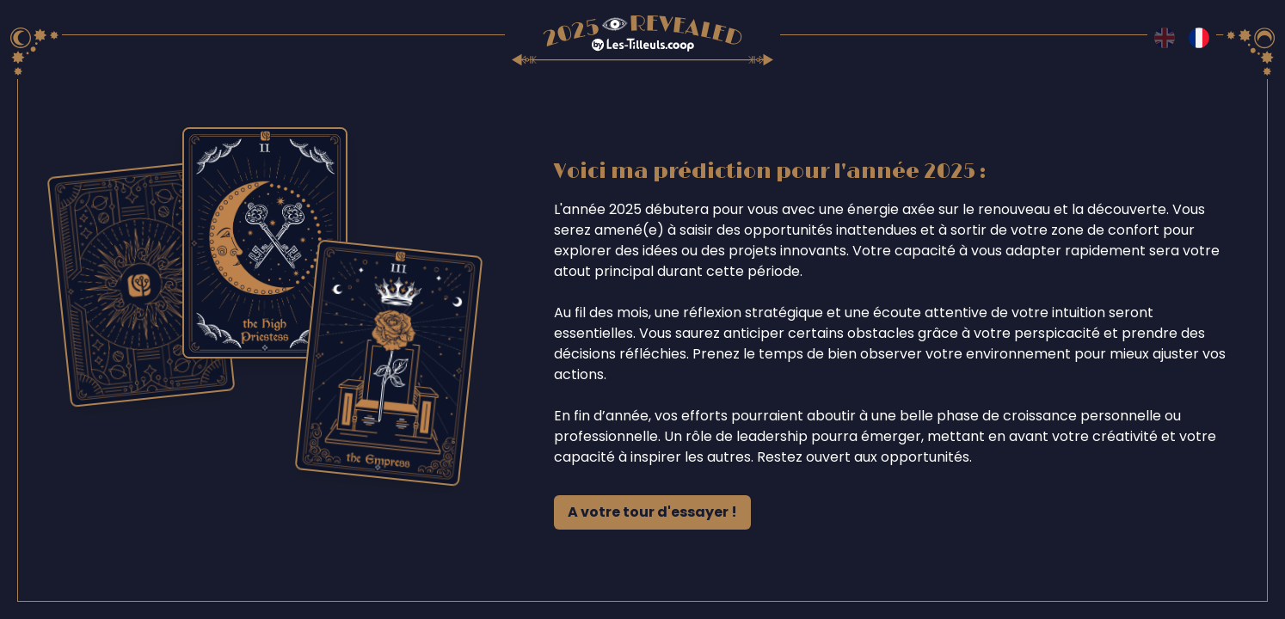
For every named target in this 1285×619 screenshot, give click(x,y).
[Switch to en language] (1164, 38)
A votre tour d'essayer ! (652, 512)
